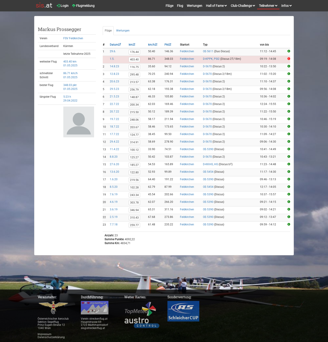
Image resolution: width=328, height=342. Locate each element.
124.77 (134, 134)
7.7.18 (114, 224)
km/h (152, 44)
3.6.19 (114, 209)
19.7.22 (114, 119)
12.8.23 (114, 74)
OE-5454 (208, 171)
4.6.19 (114, 202)
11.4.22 (114, 149)
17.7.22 (114, 134)
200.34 (134, 104)
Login (63, 6)
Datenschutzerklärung (51, 337)
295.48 (134, 74)
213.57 (134, 82)
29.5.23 (114, 89)
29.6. (113, 51)
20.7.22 (114, 111)
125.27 (134, 157)
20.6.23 (114, 81)
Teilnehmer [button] (268, 6)
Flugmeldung (83, 6)
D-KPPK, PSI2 (211, 58)
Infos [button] (286, 6)
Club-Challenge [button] (243, 6)
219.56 (134, 180)
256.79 (134, 89)
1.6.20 (114, 179)
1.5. (112, 58)
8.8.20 (114, 156)
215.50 (134, 112)
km (132, 44)
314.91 (134, 142)
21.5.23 (114, 96)
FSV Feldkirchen (73, 38)
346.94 (134, 210)
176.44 (134, 52)
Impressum (44, 334)
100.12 (134, 149)
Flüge (169, 6)
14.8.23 (114, 66)
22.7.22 (114, 104)
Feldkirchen (187, 51)
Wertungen (194, 6)
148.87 (134, 97)
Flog (180, 6)
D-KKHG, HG (210, 164)
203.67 (134, 127)
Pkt (167, 44)
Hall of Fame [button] (216, 6)
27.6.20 (114, 164)
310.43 (134, 217)
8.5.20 (114, 186)
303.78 (134, 202)
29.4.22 (114, 141)
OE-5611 (208, 51)
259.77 (134, 225)
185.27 (134, 165)
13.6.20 (114, 171)
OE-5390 (208, 149)
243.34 (134, 195)
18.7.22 (114, 126)
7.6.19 (114, 194)
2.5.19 (114, 217)
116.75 (134, 67)
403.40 (134, 59)
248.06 (134, 119)
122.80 (134, 172)
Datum (115, 44)
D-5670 (207, 66)
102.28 (134, 187)
